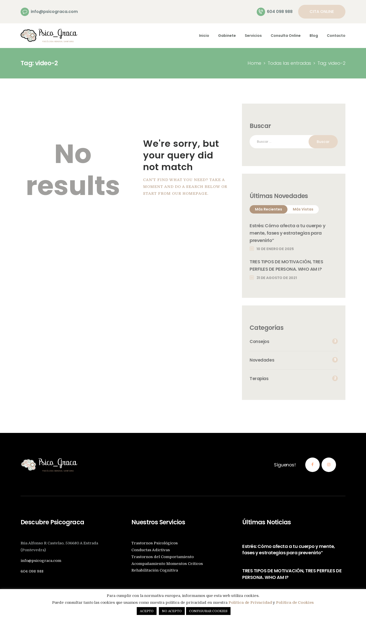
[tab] (268, 209)
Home (254, 63)
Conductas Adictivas (150, 550)
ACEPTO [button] (147, 611)
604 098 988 (32, 571)
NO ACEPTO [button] (172, 611)
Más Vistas (303, 209)
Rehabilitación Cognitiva (154, 570)
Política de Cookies (295, 602)
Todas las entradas (289, 63)
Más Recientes (268, 209)
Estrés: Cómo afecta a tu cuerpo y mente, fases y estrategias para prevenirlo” (287, 232)
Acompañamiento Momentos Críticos (167, 564)
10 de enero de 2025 (275, 248)
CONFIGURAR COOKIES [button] (208, 611)
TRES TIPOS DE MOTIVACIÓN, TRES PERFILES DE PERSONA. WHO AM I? (287, 265)
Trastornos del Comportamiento (162, 557)
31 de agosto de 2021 (276, 277)
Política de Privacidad (250, 602)
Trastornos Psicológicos (154, 543)
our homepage (189, 193)
